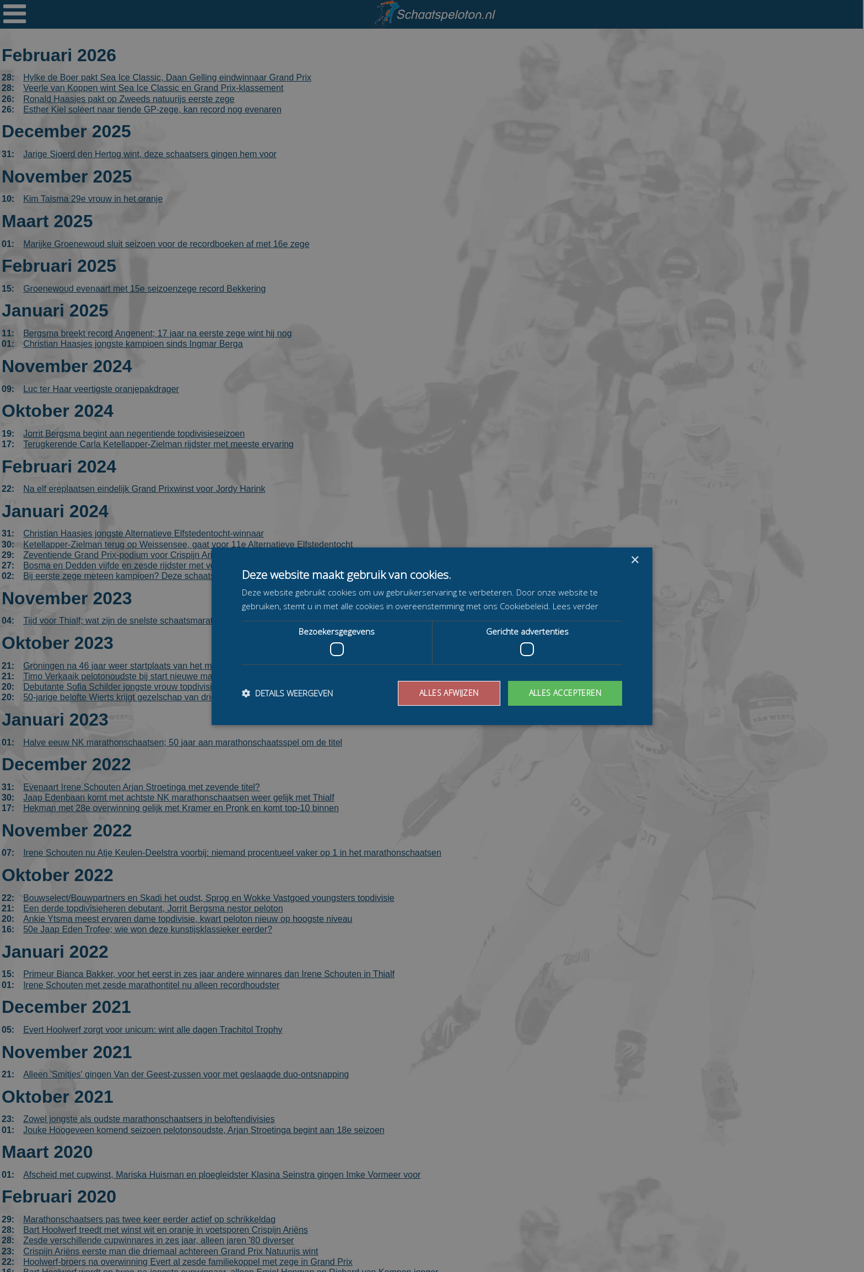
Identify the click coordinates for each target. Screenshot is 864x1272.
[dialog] (432, 636)
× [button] (634, 560)
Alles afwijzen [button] (449, 693)
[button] (287, 693)
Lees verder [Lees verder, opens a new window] (575, 605)
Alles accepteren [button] (565, 693)
